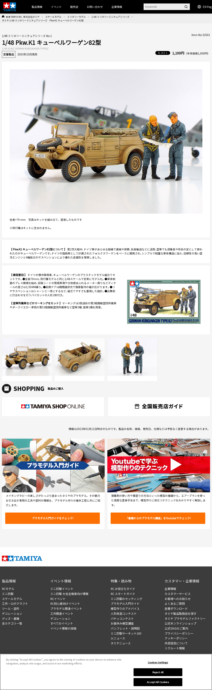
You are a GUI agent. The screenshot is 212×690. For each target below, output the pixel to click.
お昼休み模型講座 (122, 623)
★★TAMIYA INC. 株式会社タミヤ (23, 16)
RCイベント (58, 599)
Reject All (157, 672)
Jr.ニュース (118, 638)
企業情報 (170, 589)
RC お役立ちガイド (123, 589)
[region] (106, 672)
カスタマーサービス (178, 594)
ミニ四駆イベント (61, 589)
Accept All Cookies (158, 682)
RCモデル (8, 589)
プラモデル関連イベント (66, 608)
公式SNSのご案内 (176, 628)
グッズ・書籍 (10, 618)
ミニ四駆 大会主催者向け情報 (69, 594)
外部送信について (176, 643)
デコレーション (12, 613)
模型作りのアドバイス (125, 608)
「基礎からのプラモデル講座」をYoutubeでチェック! (158, 518)
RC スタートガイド (123, 594)
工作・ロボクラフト (15, 603)
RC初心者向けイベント (65, 603)
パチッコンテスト (122, 618)
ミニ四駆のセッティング (126, 599)
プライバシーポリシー (179, 633)
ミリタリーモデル (76, 16)
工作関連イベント (61, 613)
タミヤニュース (121, 643)
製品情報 (37, 7)
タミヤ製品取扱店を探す (180, 613)
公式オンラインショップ (180, 623)
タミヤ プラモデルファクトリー (185, 618)
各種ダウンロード (176, 608)
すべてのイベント (61, 623)
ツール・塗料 (10, 608)
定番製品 (8, 54)
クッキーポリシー (176, 638)
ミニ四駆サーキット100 (126, 633)
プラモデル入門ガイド (125, 603)
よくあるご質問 (175, 603)
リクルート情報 (175, 648)
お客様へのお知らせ (178, 599)
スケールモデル (53, 16)
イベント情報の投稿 (63, 628)
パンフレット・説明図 (125, 628)
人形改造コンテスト (124, 613)
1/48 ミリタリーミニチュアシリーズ (110, 16)
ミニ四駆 (7, 594)
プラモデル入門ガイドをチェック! (52, 518)
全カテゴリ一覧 (12, 623)
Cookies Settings (158, 662)
